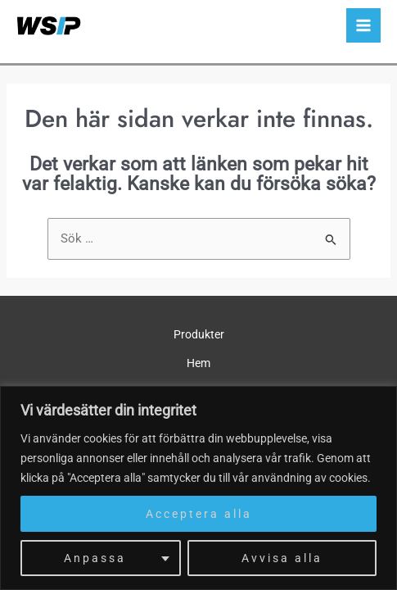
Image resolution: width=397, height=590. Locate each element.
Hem (198, 363)
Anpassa (95, 558)
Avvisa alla (282, 558)
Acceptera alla (199, 513)
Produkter (199, 334)
